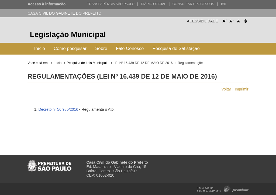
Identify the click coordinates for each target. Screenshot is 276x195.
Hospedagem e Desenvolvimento (223, 188)
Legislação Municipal (68, 34)
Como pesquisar (70, 48)
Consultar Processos (193, 4)
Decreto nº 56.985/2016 (58, 109)
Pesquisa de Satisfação (175, 48)
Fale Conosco (130, 48)
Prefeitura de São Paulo (228, 35)
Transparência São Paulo (110, 4)
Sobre (101, 48)
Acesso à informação (46, 4)
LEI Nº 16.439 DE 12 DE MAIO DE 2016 (143, 63)
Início (39, 48)
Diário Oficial (153, 4)
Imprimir (242, 89)
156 (223, 4)
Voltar (226, 89)
